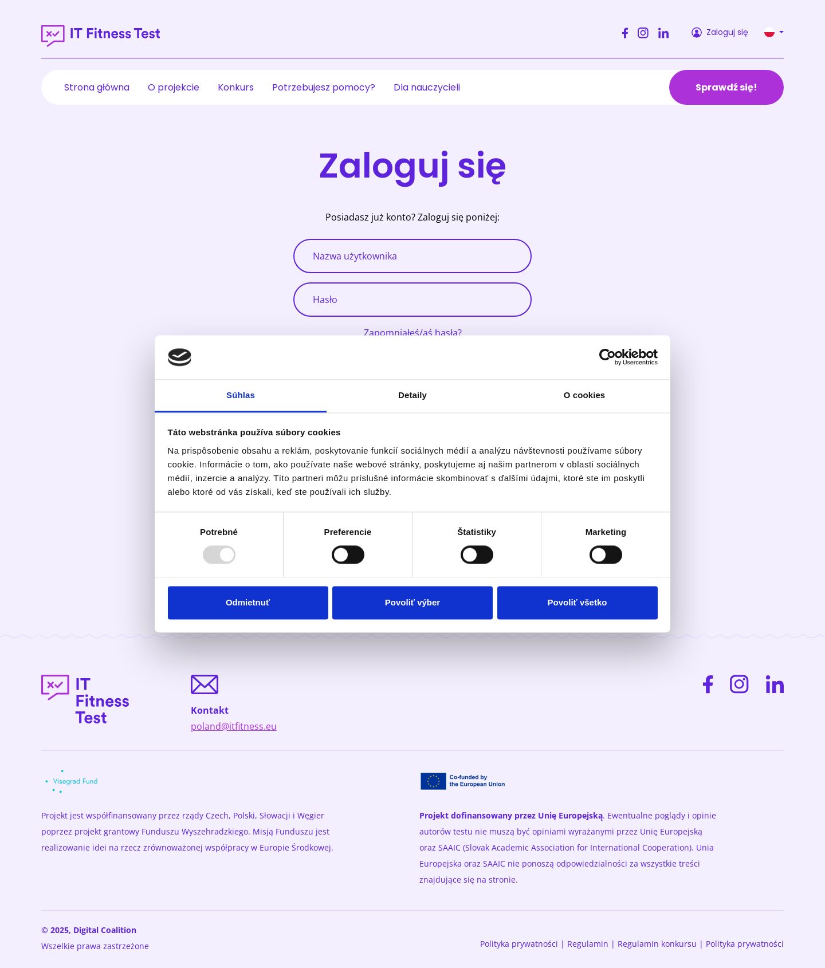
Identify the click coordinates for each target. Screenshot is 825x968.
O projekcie (173, 87)
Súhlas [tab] (240, 395)
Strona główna (96, 87)
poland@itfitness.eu (234, 726)
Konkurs (236, 87)
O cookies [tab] (585, 395)
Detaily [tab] (412, 395)
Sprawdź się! (726, 87)
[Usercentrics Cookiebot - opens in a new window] (607, 357)
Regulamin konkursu (657, 943)
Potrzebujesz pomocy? (323, 87)
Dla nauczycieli (427, 87)
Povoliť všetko (577, 602)
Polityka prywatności (519, 943)
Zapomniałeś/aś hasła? (413, 332)
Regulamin (587, 943)
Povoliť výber (412, 602)
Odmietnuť (248, 602)
